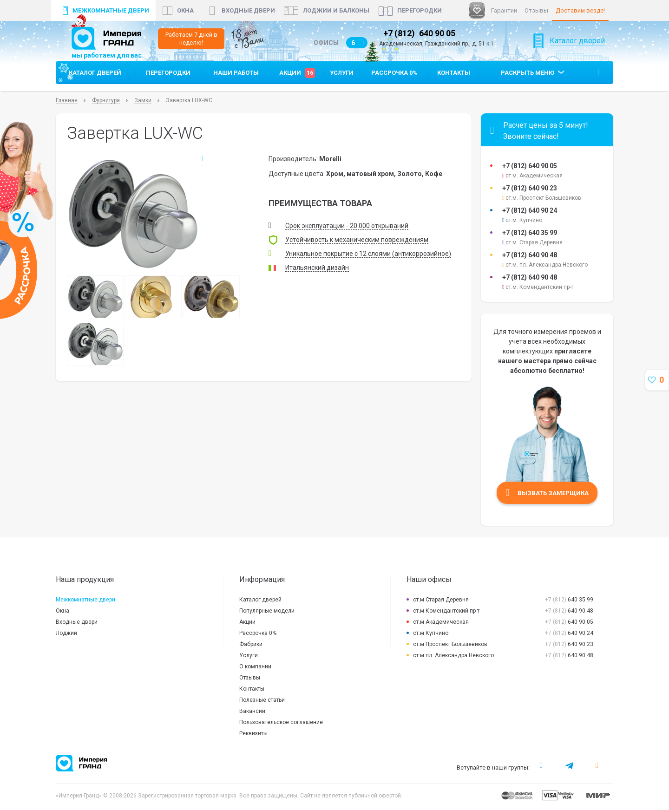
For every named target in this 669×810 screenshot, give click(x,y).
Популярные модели (267, 616)
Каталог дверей (577, 52)
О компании (255, 672)
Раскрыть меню (527, 78)
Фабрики (250, 650)
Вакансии (252, 716)
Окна (62, 616)
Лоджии (66, 638)
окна (185, 10)
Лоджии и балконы (336, 10)
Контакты (453, 78)
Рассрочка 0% (394, 78)
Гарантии (504, 10)
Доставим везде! (580, 10)
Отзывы (536, 10)
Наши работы (236, 78)
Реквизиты (253, 739)
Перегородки (419, 10)
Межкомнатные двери (110, 10)
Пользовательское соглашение (281, 728)
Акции (297, 78)
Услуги (342, 78)
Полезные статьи (262, 705)
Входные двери (248, 10)
